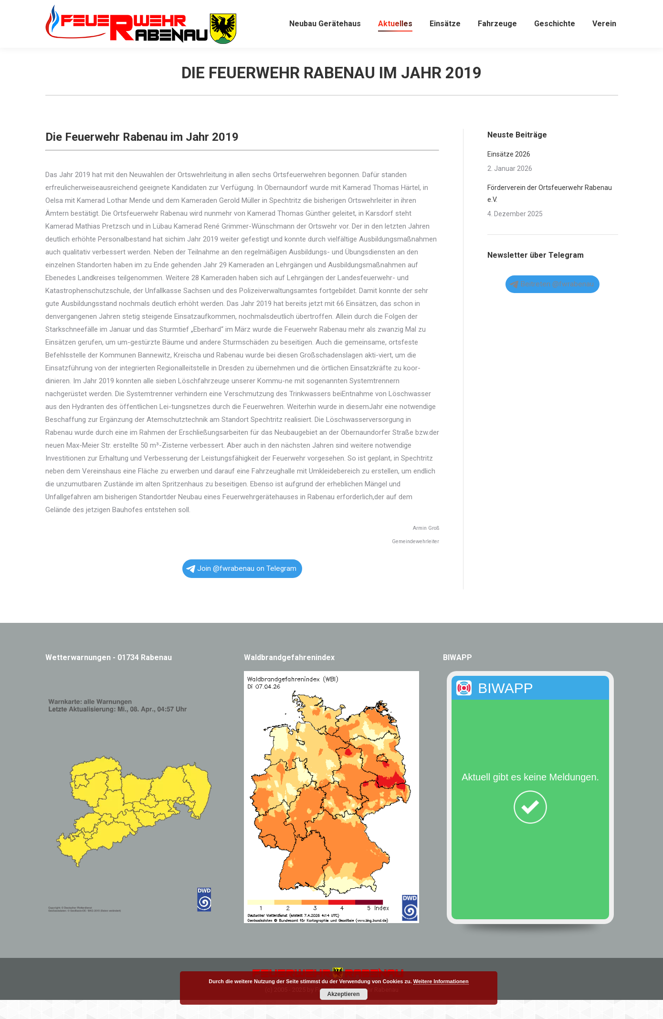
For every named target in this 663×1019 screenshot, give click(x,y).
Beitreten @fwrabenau (551, 303)
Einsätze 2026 (508, 173)
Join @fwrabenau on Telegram (241, 587)
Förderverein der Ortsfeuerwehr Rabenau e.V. (549, 212)
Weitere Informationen (441, 981)
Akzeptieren (343, 994)
